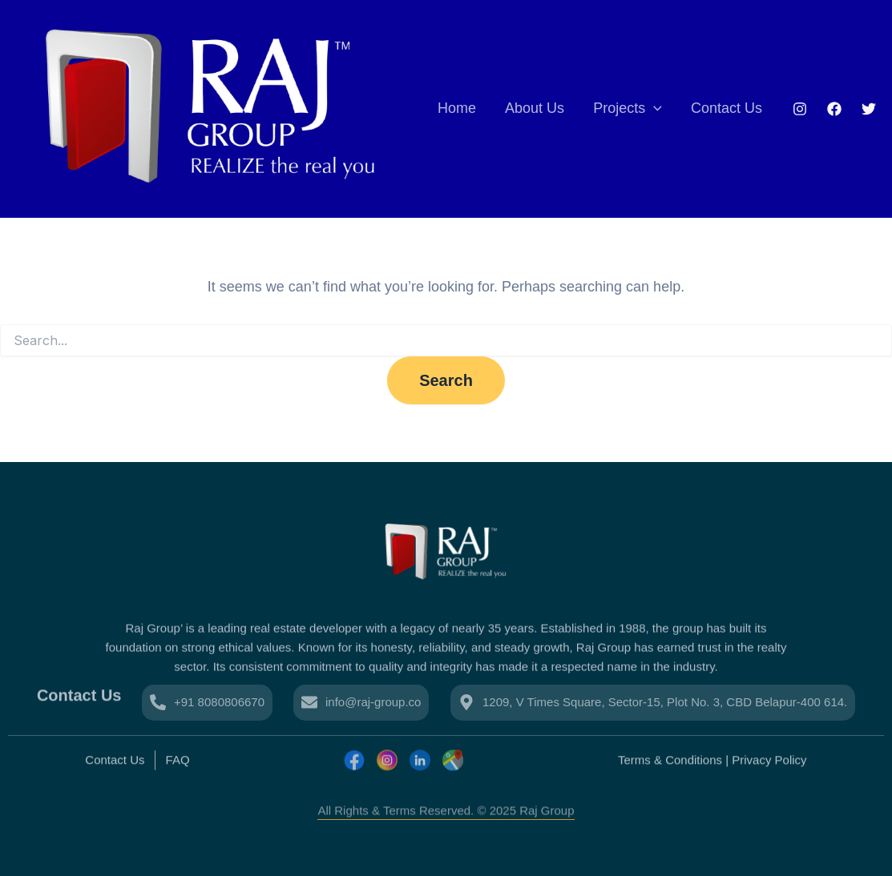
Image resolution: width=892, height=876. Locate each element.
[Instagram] (800, 109)
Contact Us (726, 108)
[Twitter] (869, 109)
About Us (534, 108)
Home (457, 108)
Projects (627, 108)
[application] (653, 108)
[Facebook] (834, 109)
